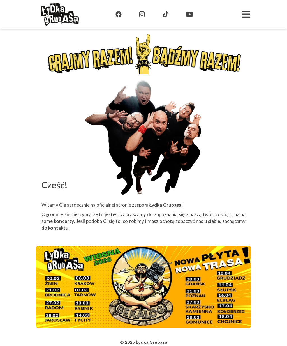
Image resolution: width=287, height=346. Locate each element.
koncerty (64, 221)
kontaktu (58, 228)
